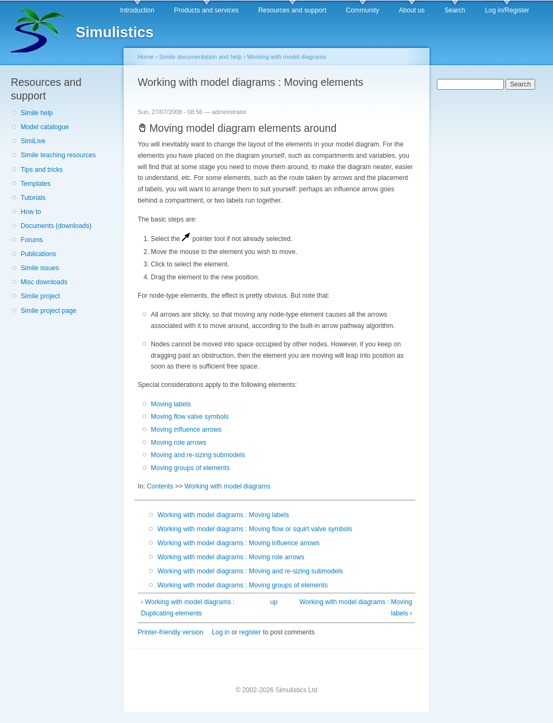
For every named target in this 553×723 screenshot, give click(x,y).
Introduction (137, 10)
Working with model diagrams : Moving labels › (355, 607)
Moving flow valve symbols (189, 416)
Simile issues (40, 268)
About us (411, 10)
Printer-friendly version (171, 632)
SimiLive (33, 141)
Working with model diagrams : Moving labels (223, 515)
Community (362, 10)
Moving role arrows (178, 442)
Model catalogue (45, 127)
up (274, 602)
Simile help (36, 113)
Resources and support (292, 10)
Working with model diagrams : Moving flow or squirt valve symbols (254, 529)
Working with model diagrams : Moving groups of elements (242, 585)
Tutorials (33, 198)
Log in (221, 632)
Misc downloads (44, 282)
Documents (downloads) (56, 226)
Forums (32, 240)
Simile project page (48, 310)
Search (455, 10)
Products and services (206, 10)
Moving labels (171, 404)
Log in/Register (507, 10)
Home (146, 56)
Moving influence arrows (186, 429)
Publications (38, 254)
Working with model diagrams (286, 56)
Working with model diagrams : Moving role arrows (230, 557)
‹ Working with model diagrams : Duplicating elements (187, 607)
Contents (160, 486)
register (250, 632)
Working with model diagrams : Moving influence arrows (238, 543)
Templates (35, 184)
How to (31, 212)
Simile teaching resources (58, 155)
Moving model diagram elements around (237, 128)
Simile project (40, 296)
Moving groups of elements (190, 468)
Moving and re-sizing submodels (198, 455)
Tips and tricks (42, 169)
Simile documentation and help (200, 56)
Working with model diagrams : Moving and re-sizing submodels (250, 571)
